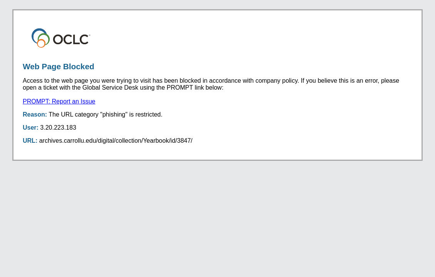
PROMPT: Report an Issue (59, 101)
